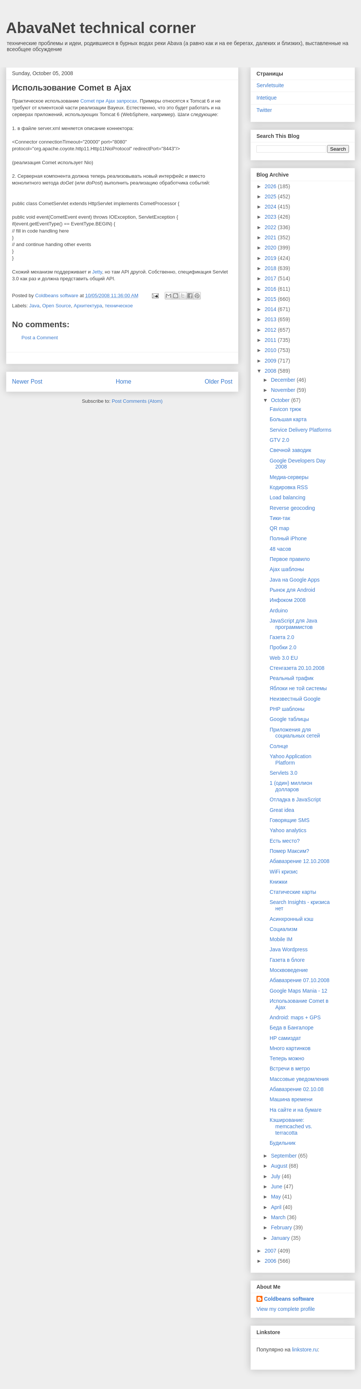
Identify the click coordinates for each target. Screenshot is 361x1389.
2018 (271, 268)
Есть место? (285, 841)
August (279, 1166)
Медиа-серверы (289, 477)
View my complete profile (285, 1309)
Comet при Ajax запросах (108, 101)
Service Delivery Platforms (300, 430)
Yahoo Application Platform (290, 759)
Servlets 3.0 (283, 773)
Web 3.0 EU (284, 658)
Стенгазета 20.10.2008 (297, 668)
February (282, 1227)
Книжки (278, 882)
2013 (271, 319)
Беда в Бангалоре (292, 1028)
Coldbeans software (289, 1299)
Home (124, 381)
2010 (271, 350)
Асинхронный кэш (291, 919)
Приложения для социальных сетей (295, 733)
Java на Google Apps (295, 580)
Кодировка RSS (289, 487)
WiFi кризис (284, 872)
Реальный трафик (292, 678)
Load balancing (287, 497)
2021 (271, 237)
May (276, 1197)
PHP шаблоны (287, 709)
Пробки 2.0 (283, 647)
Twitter (264, 110)
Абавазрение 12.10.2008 (299, 861)
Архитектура (88, 305)
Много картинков (290, 1048)
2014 (271, 309)
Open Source (56, 305)
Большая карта (288, 419)
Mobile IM (281, 939)
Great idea (282, 810)
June (277, 1186)
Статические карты (293, 892)
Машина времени (291, 1099)
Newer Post (27, 381)
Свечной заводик (290, 450)
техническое (119, 305)
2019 (271, 258)
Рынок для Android (292, 590)
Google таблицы (289, 719)
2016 (271, 289)
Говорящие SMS (289, 820)
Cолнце (279, 746)
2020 (271, 248)
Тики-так (280, 518)
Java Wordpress (289, 949)
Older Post (218, 381)
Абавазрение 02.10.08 (296, 1089)
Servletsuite (270, 85)
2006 (271, 1261)
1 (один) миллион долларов (291, 786)
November (283, 390)
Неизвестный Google (295, 699)
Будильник (283, 1143)
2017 (271, 278)
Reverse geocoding (292, 508)
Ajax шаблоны (287, 569)
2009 (271, 361)
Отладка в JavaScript (295, 800)
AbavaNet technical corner (101, 28)
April (277, 1207)
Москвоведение (289, 970)
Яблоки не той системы (298, 688)
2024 (271, 207)
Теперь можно (287, 1058)
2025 (271, 196)
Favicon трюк (285, 409)
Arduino (279, 611)
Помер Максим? (289, 851)
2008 (271, 371)
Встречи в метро (290, 1069)
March (279, 1217)
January (281, 1238)
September (284, 1156)
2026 (271, 186)
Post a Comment (39, 337)
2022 (271, 227)
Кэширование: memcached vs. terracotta (291, 1126)
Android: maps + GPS (295, 1017)
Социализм (283, 929)
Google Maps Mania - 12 (298, 991)
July (276, 1176)
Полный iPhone (288, 538)
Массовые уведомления (299, 1079)
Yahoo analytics (288, 830)
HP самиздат (285, 1038)
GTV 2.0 (279, 440)
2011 (271, 340)
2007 (271, 1251)
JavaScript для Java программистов (293, 624)
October (281, 400)
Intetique (266, 98)
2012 (271, 330)
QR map (279, 528)
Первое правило (290, 559)
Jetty (97, 272)
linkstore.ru (304, 1350)
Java (34, 305)
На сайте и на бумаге (296, 1110)
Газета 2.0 (282, 637)
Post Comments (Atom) (137, 401)
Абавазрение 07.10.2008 (299, 980)
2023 (271, 217)
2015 (271, 299)
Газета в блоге (287, 960)
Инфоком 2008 (288, 600)
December (283, 380)
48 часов (280, 549)
